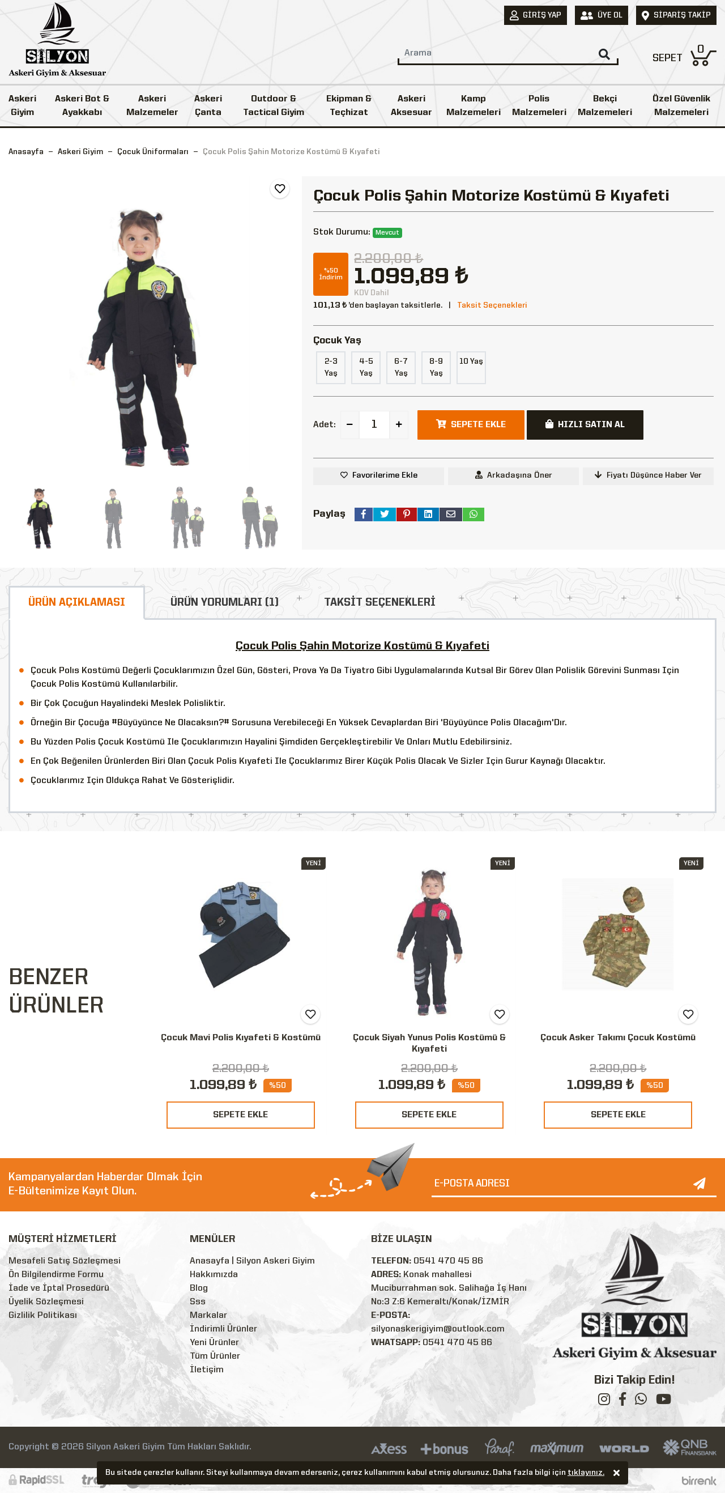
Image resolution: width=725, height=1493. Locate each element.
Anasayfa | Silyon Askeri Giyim (252, 1261)
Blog (199, 1288)
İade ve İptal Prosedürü (58, 1288)
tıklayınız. (586, 1474)
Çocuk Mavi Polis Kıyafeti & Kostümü (241, 1038)
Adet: (324, 424)
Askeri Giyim (22, 106)
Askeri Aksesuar (411, 106)
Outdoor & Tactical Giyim (273, 106)
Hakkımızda (214, 1274)
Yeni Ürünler (214, 1342)
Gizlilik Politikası (42, 1315)
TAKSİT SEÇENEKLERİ (380, 603)
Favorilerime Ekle (384, 475)
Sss (198, 1302)
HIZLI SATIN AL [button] (585, 424)
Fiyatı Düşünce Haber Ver (648, 475)
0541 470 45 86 (448, 1261)
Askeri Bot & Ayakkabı (82, 106)
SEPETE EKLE (240, 1115)
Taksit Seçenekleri (492, 305)
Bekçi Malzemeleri (605, 106)
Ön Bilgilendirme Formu (56, 1274)
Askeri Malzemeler (152, 106)
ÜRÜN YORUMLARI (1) (224, 603)
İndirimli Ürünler (223, 1329)
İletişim (207, 1370)
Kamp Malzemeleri (473, 106)
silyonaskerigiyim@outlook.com (438, 1329)
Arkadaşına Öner (513, 475)
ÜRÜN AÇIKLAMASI (76, 603)
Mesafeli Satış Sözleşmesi (64, 1261)
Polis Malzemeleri (539, 106)
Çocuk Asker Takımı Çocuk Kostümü (618, 1038)
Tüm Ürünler (215, 1356)
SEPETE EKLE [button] (471, 424)
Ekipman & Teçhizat (349, 106)
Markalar (208, 1315)
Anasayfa (26, 152)
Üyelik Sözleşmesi (46, 1302)
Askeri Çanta (208, 106)
